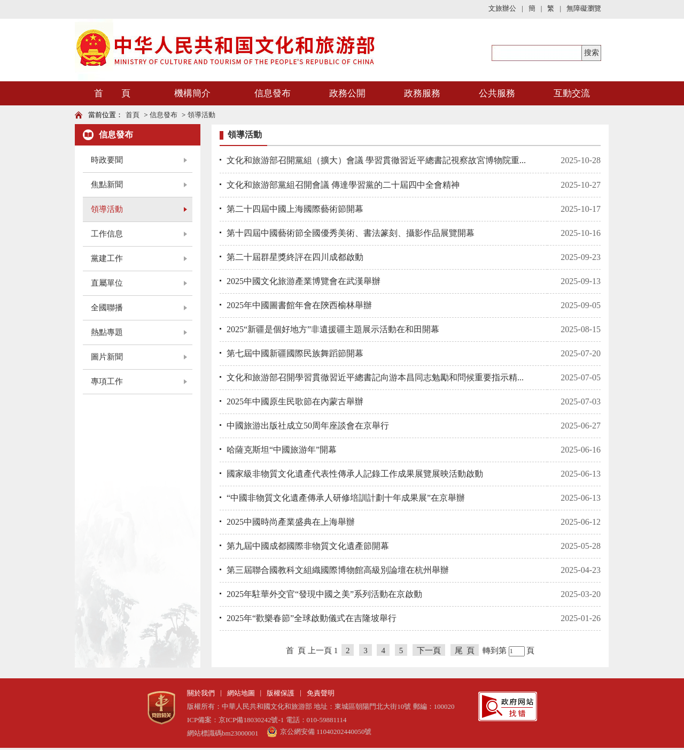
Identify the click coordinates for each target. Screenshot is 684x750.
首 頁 (112, 93)
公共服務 (497, 93)
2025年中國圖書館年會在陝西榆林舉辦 (299, 305)
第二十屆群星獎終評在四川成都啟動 (295, 257)
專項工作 (107, 381)
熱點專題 (107, 332)
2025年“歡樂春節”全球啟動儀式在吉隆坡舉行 (312, 618)
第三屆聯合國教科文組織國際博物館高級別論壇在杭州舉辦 (338, 570)
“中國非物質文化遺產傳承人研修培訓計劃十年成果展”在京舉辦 (346, 497)
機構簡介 (192, 93)
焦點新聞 (107, 184)
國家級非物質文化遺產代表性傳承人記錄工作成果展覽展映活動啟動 (355, 473)
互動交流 (572, 93)
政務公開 (347, 93)
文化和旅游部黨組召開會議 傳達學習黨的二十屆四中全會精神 (343, 184)
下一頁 (429, 650)
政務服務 (422, 93)
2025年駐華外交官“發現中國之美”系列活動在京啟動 (324, 594)
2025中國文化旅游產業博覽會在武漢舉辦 (303, 281)
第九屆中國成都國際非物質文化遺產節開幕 (308, 545)
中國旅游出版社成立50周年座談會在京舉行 (308, 425)
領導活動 (201, 115)
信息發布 (272, 93)
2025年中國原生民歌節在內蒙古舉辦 (295, 401)
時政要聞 (107, 160)
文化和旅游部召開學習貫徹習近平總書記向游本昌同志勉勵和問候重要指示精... (375, 377)
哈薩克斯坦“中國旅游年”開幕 (282, 449)
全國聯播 (107, 307)
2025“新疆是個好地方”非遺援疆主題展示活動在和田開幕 (333, 329)
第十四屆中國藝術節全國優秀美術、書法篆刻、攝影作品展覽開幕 (351, 233)
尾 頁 (465, 650)
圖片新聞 (107, 357)
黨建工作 (107, 258)
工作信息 (107, 233)
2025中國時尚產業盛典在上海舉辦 (291, 521)
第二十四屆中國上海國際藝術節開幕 (295, 208)
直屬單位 (107, 283)
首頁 (132, 115)
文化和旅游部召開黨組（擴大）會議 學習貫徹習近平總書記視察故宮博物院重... (376, 160)
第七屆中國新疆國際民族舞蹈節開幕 (295, 353)
